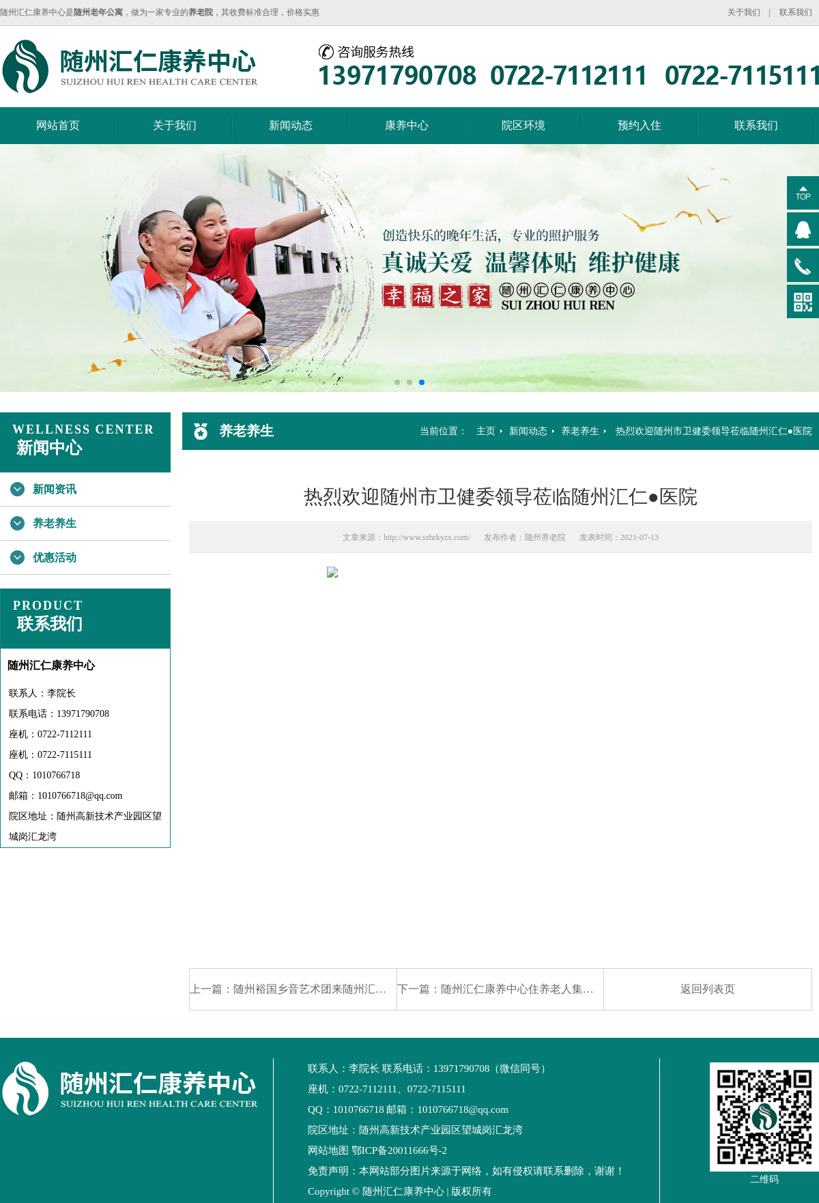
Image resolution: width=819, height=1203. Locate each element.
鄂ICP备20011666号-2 (399, 1150)
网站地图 (328, 1150)
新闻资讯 (54, 489)
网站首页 (58, 125)
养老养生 (54, 523)
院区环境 (523, 125)
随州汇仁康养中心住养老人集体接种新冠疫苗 (550, 989)
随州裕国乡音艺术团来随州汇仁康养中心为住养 (348, 989)
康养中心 (407, 125)
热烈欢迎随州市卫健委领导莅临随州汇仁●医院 (714, 431)
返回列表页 (707, 989)
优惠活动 (54, 557)
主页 (485, 431)
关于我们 (744, 12)
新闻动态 (291, 125)
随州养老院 (545, 537)
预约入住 (639, 125)
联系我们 (795, 12)
